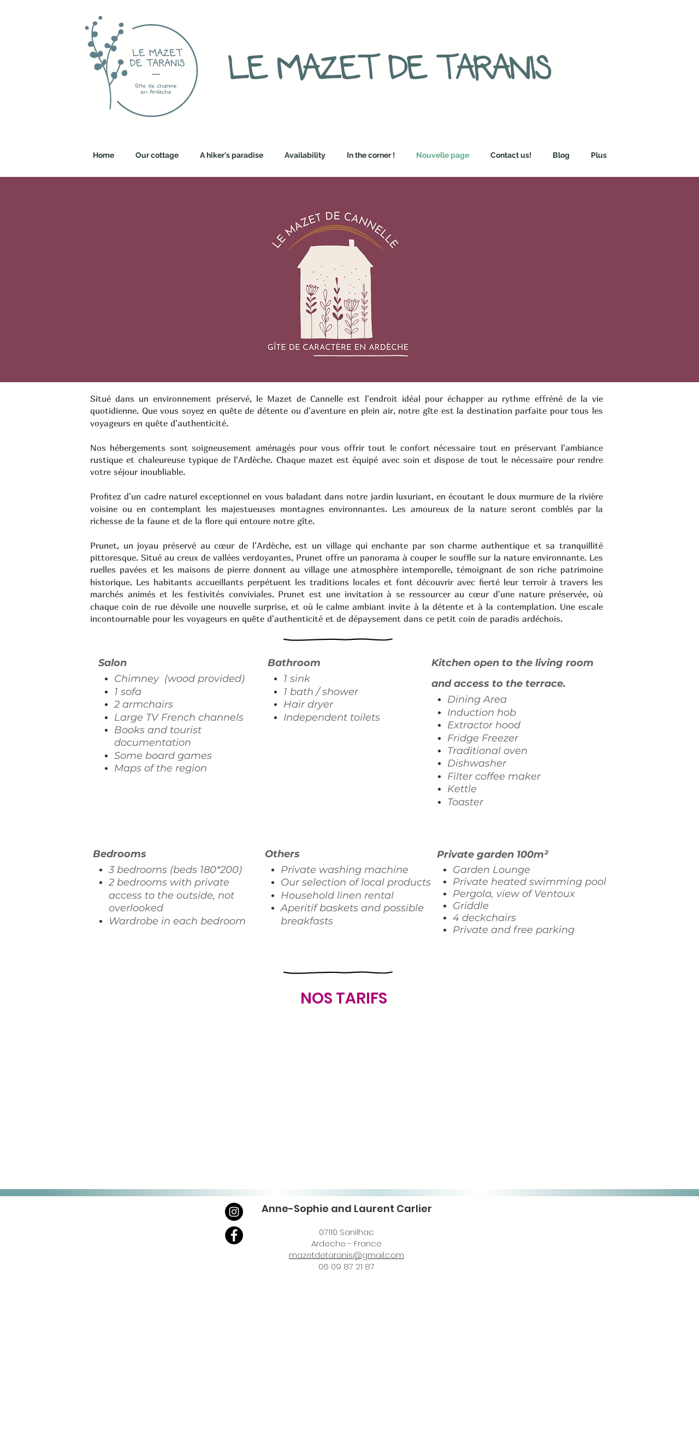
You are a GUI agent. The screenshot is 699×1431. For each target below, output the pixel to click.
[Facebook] (234, 1235)
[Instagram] (234, 1212)
